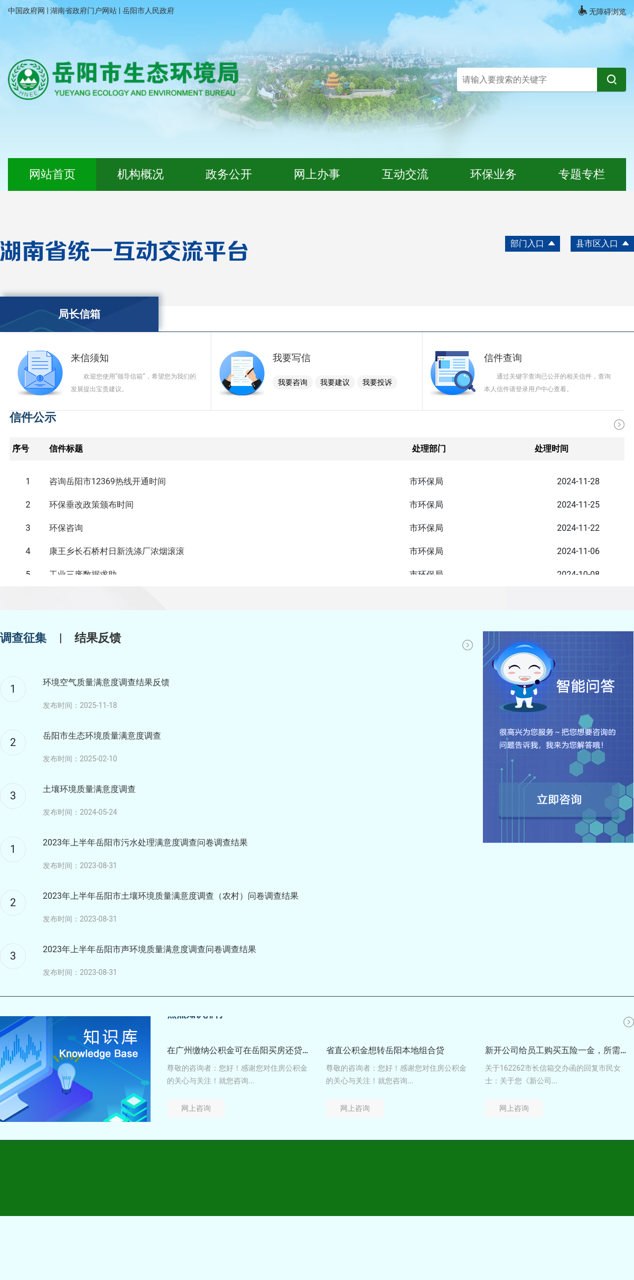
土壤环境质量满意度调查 (89, 789)
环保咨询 (66, 528)
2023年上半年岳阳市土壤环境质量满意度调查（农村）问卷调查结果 (171, 896)
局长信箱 (79, 314)
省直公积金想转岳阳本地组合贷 (385, 1050)
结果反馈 (97, 637)
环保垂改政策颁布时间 (91, 505)
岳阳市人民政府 (148, 10)
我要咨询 (292, 382)
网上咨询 (196, 1108)
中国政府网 (27, 10)
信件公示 (33, 417)
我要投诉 (377, 382)
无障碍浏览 (601, 10)
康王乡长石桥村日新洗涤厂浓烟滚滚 (116, 551)
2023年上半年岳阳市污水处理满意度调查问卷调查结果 (145, 842)
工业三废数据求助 (83, 574)
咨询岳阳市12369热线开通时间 (107, 481)
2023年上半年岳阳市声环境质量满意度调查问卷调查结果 (149, 949)
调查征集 (23, 637)
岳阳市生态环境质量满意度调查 (102, 736)
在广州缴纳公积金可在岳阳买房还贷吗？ (238, 1050)
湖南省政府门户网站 (84, 10)
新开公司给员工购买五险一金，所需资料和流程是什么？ (556, 1050)
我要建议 (335, 382)
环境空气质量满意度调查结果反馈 (106, 682)
